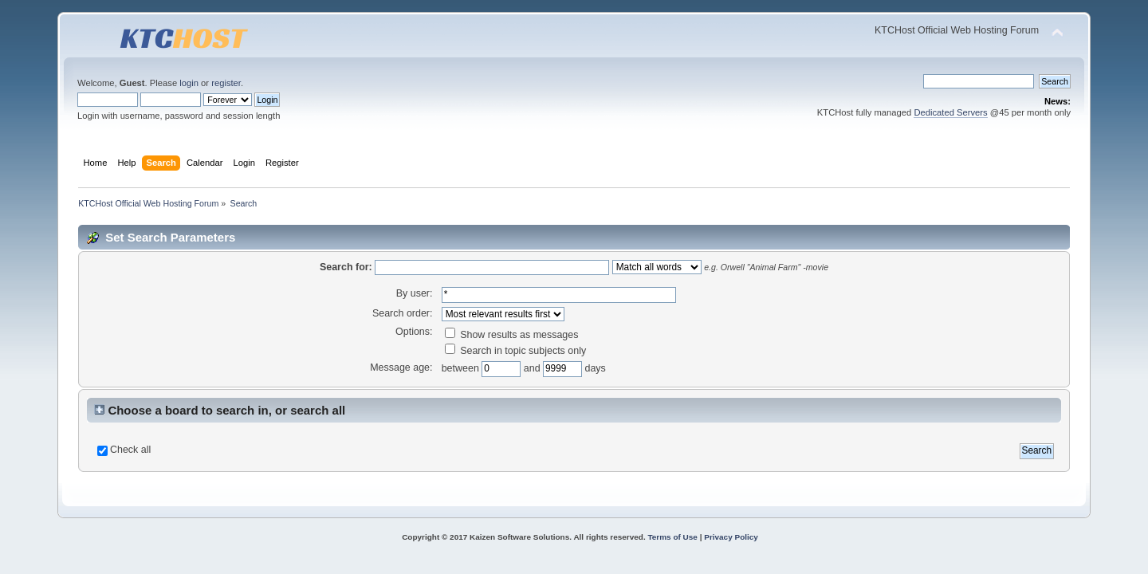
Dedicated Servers (950, 112)
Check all (130, 449)
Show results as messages (512, 334)
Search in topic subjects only (516, 350)
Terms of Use (672, 537)
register (226, 83)
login (189, 83)
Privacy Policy (731, 537)
